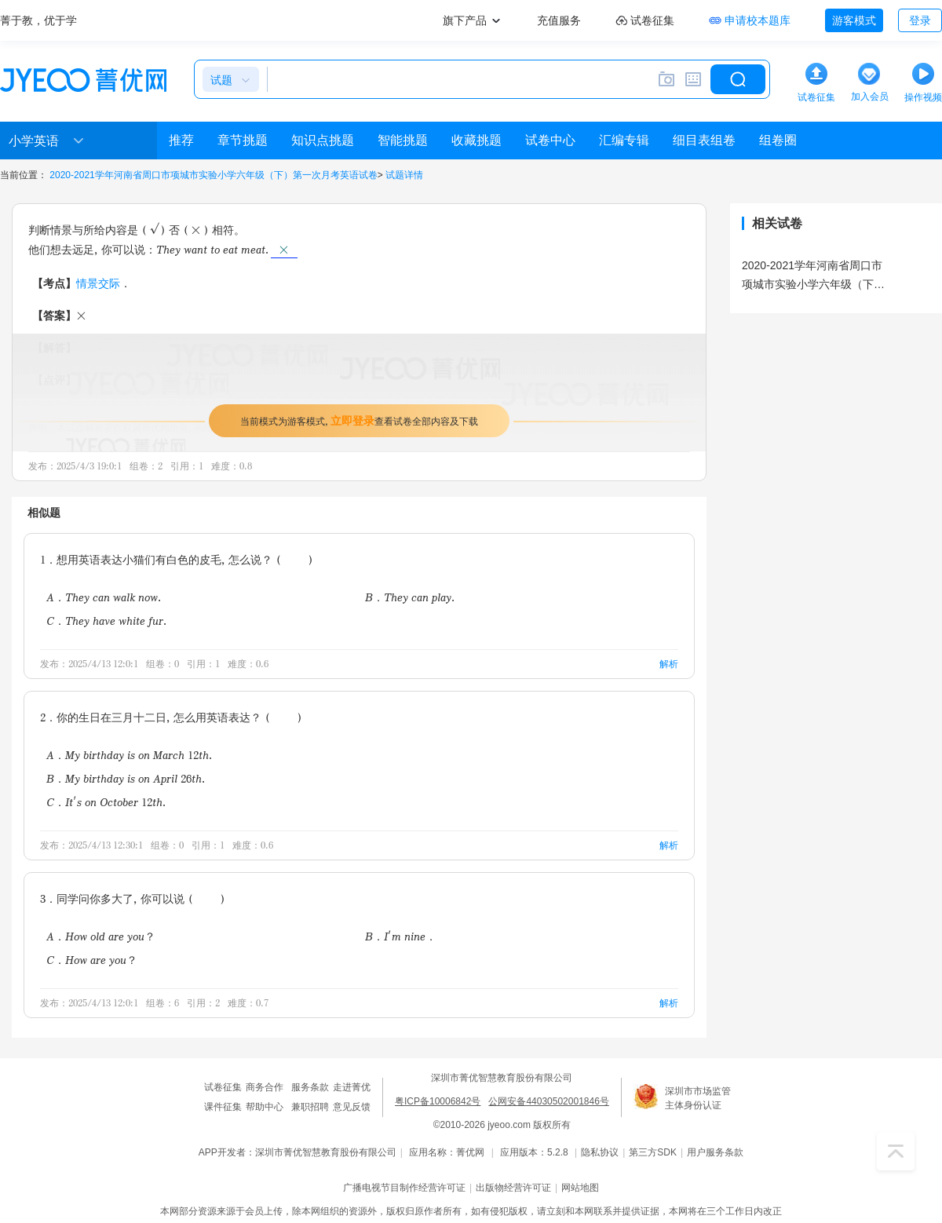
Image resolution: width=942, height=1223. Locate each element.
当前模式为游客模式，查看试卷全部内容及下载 (359, 420)
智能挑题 (403, 140)
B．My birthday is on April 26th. (125, 778)
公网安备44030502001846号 (548, 1101)
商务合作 (264, 1087)
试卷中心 (550, 140)
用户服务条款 (715, 1152)
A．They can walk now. (103, 597)
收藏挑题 (476, 140)
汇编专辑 (624, 140)
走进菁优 (352, 1087)
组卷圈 (778, 140)
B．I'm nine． (400, 936)
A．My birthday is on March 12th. (129, 754)
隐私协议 (600, 1152)
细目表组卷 (704, 140)
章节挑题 (242, 140)
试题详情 (404, 175)
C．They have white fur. (106, 620)
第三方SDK (653, 1152)
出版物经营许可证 (513, 1187)
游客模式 (854, 20)
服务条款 (310, 1087)
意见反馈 (352, 1106)
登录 (920, 20)
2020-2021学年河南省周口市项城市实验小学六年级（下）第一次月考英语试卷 (213, 175)
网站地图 (580, 1187)
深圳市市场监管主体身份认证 (698, 1098)
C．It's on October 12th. (106, 802)
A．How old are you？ (100, 936)
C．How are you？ (91, 959)
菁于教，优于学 (38, 20)
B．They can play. (410, 597)
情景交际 (98, 283)
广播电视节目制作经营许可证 (404, 1187)
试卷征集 (223, 1087)
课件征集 (223, 1106)
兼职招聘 (310, 1106)
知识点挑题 (322, 140)
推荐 (181, 140)
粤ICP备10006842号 (437, 1101)
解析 (668, 664)
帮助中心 (264, 1106)
